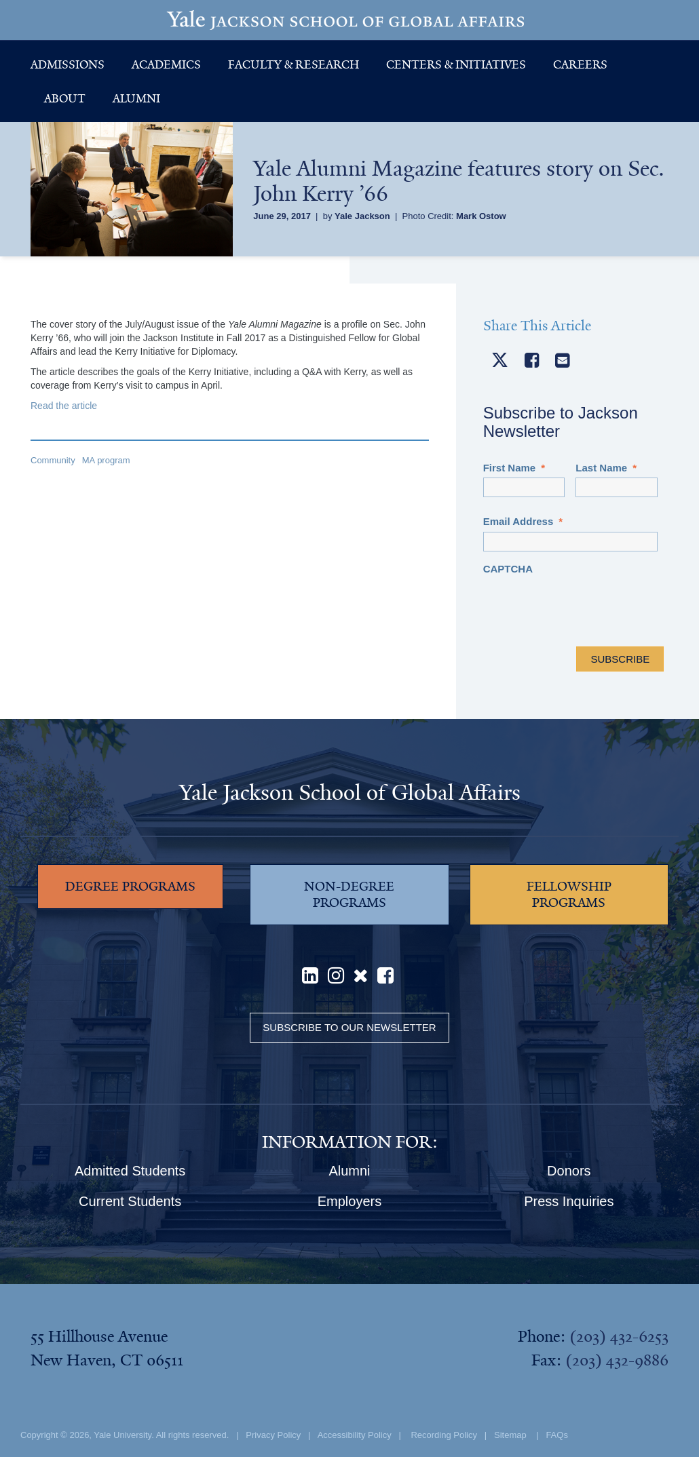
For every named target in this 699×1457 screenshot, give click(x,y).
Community (53, 460)
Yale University (122, 1435)
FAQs (557, 1435)
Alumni (136, 98)
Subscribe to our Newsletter (349, 1027)
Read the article (64, 405)
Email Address (523, 521)
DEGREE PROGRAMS (130, 886)
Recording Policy (444, 1435)
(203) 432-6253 (618, 1336)
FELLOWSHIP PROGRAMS (569, 894)
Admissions (68, 64)
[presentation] (586, 605)
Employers (349, 1201)
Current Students (130, 1201)
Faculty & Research (293, 64)
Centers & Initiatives (456, 64)
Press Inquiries (568, 1201)
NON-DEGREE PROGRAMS (349, 894)
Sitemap (510, 1435)
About (65, 98)
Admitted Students (130, 1170)
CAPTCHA (508, 569)
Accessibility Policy (355, 1435)
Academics (166, 64)
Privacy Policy (273, 1435)
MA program (106, 460)
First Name (514, 467)
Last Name (606, 467)
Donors (568, 1170)
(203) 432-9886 (616, 1360)
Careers (580, 64)
